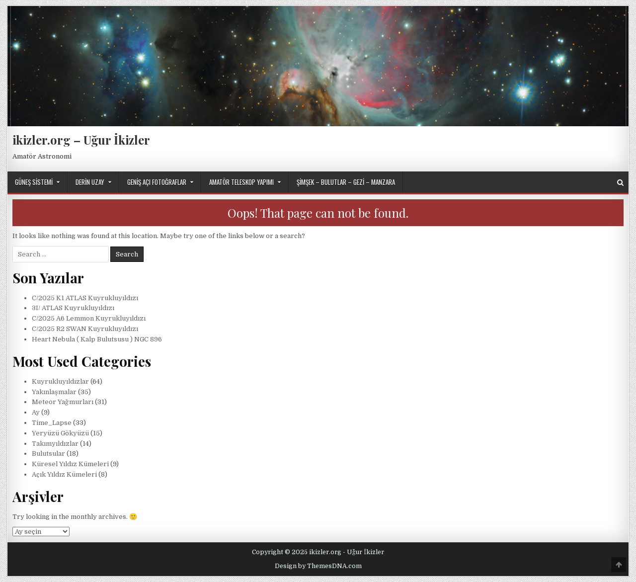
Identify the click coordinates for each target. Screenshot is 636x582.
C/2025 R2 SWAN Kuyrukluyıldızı (85, 329)
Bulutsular (48, 453)
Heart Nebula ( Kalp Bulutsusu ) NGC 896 (97, 339)
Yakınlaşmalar (54, 392)
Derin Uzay (90, 182)
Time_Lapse (52, 422)
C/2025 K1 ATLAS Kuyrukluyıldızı (85, 298)
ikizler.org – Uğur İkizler (81, 140)
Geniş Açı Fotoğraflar (156, 182)
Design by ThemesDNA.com (318, 566)
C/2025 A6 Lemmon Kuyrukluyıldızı (89, 318)
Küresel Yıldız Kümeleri (70, 464)
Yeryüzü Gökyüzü (60, 433)
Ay (36, 412)
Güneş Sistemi (34, 182)
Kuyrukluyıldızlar (60, 381)
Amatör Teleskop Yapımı (241, 182)
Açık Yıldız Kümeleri (64, 474)
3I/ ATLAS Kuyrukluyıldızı (73, 308)
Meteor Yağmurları (62, 402)
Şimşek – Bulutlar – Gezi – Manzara (346, 182)
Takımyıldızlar (55, 443)
